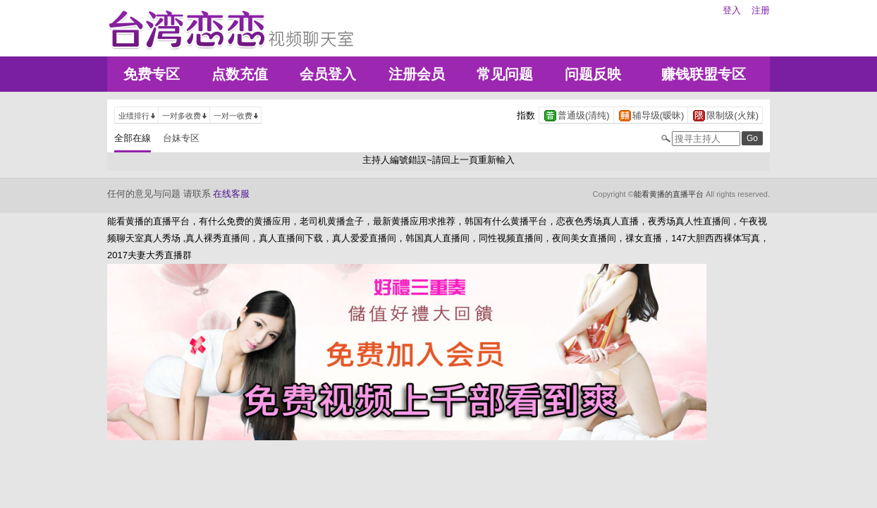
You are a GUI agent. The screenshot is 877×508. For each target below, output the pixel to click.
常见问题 (505, 74)
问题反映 (593, 74)
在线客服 (231, 193)
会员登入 (328, 74)
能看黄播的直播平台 (669, 194)
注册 (761, 10)
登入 (732, 10)
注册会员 (416, 74)
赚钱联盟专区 (703, 74)
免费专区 (151, 74)
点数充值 (239, 74)
